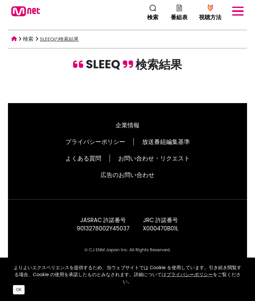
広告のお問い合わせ (127, 175)
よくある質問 (83, 158)
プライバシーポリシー (95, 142)
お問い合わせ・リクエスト (154, 158)
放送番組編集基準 (166, 142)
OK (19, 289)
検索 (28, 39)
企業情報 (127, 125)
